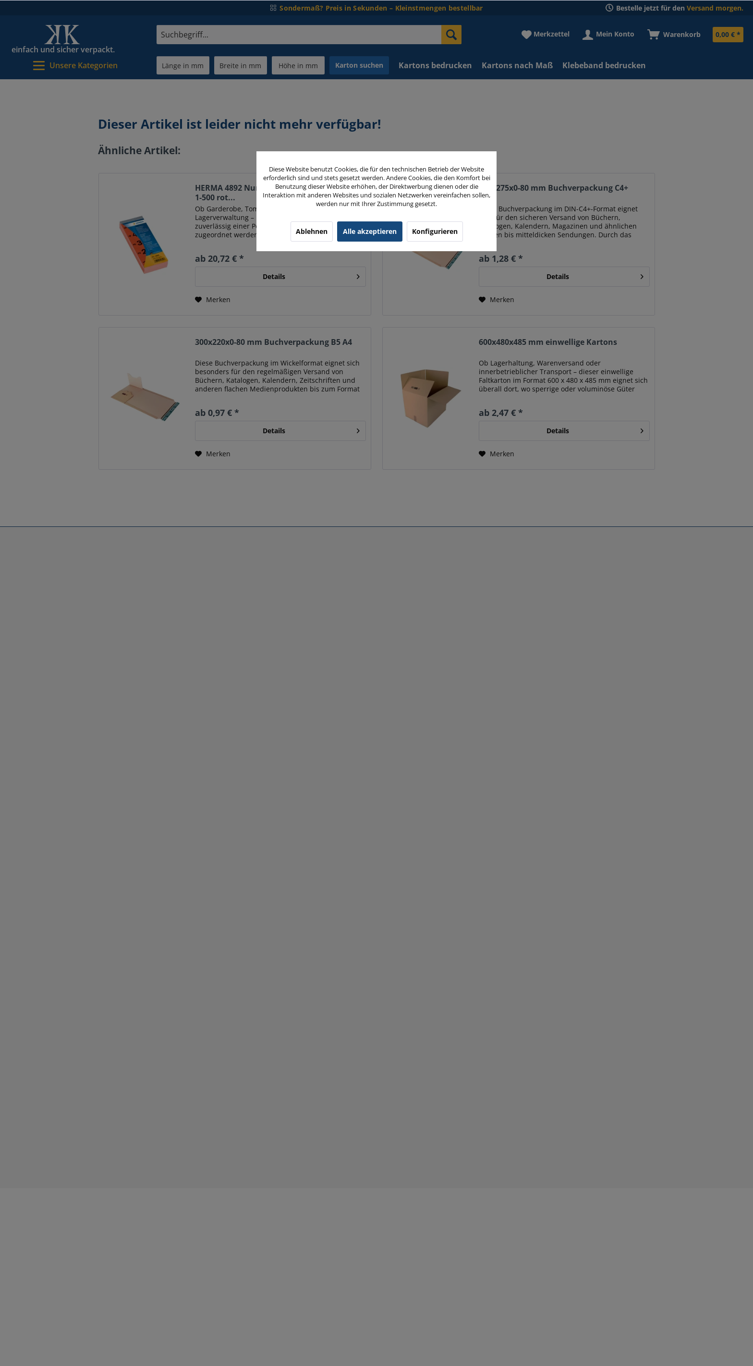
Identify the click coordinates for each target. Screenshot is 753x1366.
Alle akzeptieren (370, 231)
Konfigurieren (435, 231)
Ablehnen (312, 231)
